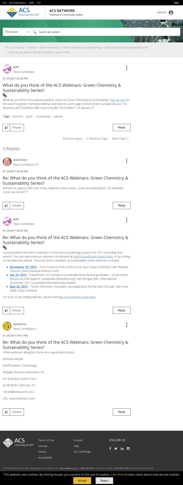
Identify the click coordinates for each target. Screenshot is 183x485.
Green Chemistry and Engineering (82, 47)
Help (76, 446)
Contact (78, 440)
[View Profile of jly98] (16, 67)
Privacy (42, 451)
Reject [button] (104, 481)
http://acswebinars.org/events (77, 297)
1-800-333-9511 (87, 468)
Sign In (161, 12)
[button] (82, 480)
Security (42, 446)
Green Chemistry (49, 47)
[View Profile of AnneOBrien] (20, 160)
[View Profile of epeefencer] (19, 324)
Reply (121, 127)
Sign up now (117, 100)
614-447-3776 (121, 468)
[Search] (105, 32)
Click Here (117, 474)
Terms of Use (46, 440)
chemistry (17, 116)
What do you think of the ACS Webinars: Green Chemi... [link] (39, 52)
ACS (5, 2)
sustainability (43, 116)
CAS (39, 2)
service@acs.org (68, 468)
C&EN (31, 2)
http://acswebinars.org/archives (93, 256)
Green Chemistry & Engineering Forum (126, 47)
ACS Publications (17, 2)
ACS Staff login (82, 451)
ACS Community (14, 47)
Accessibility (45, 457)
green (29, 116)
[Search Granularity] (17, 32)
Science (32, 47)
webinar (58, 116)
